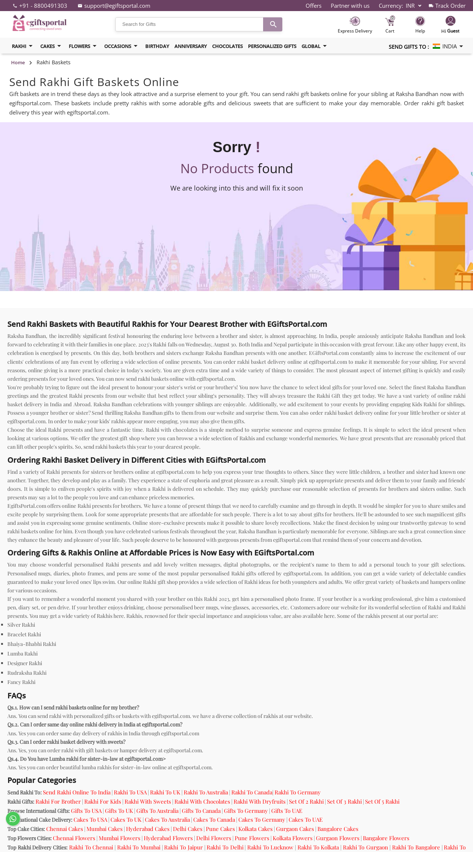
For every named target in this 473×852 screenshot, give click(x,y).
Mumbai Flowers (119, 838)
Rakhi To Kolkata (318, 847)
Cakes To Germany (261, 819)
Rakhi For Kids (102, 801)
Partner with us (350, 5)
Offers (313, 5)
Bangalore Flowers (386, 838)
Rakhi (23, 46)
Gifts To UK (119, 810)
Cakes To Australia (167, 819)
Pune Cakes (220, 828)
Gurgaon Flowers (338, 838)
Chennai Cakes (64, 828)
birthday (157, 46)
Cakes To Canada (214, 819)
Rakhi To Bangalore (416, 847)
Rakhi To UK (165, 792)
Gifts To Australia (157, 810)
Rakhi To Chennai (91, 847)
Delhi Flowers (213, 838)
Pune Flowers (252, 838)
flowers (84, 46)
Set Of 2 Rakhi (306, 801)
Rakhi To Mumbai (138, 847)
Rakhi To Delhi (225, 847)
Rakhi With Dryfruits (260, 801)
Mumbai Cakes (104, 828)
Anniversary (190, 46)
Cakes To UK (126, 819)
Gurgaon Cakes (295, 828)
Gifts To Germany (246, 810)
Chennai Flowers (74, 838)
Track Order (450, 5)
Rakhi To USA (130, 792)
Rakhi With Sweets (148, 801)
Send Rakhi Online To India (76, 792)
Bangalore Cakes (337, 828)
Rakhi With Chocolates (202, 801)
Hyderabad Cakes (148, 828)
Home (18, 62)
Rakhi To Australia (206, 792)
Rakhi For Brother (58, 801)
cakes (52, 46)
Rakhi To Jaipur (183, 847)
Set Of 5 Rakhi (382, 801)
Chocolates (227, 46)
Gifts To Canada (201, 810)
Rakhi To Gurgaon (365, 847)
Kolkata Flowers (293, 838)
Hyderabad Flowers (168, 838)
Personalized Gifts (272, 46)
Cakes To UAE (306, 819)
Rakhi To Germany (298, 792)
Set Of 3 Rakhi (344, 801)
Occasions (122, 46)
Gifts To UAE (286, 810)
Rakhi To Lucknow (270, 847)
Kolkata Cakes (255, 828)
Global (315, 46)
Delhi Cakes (188, 828)
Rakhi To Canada (251, 792)
